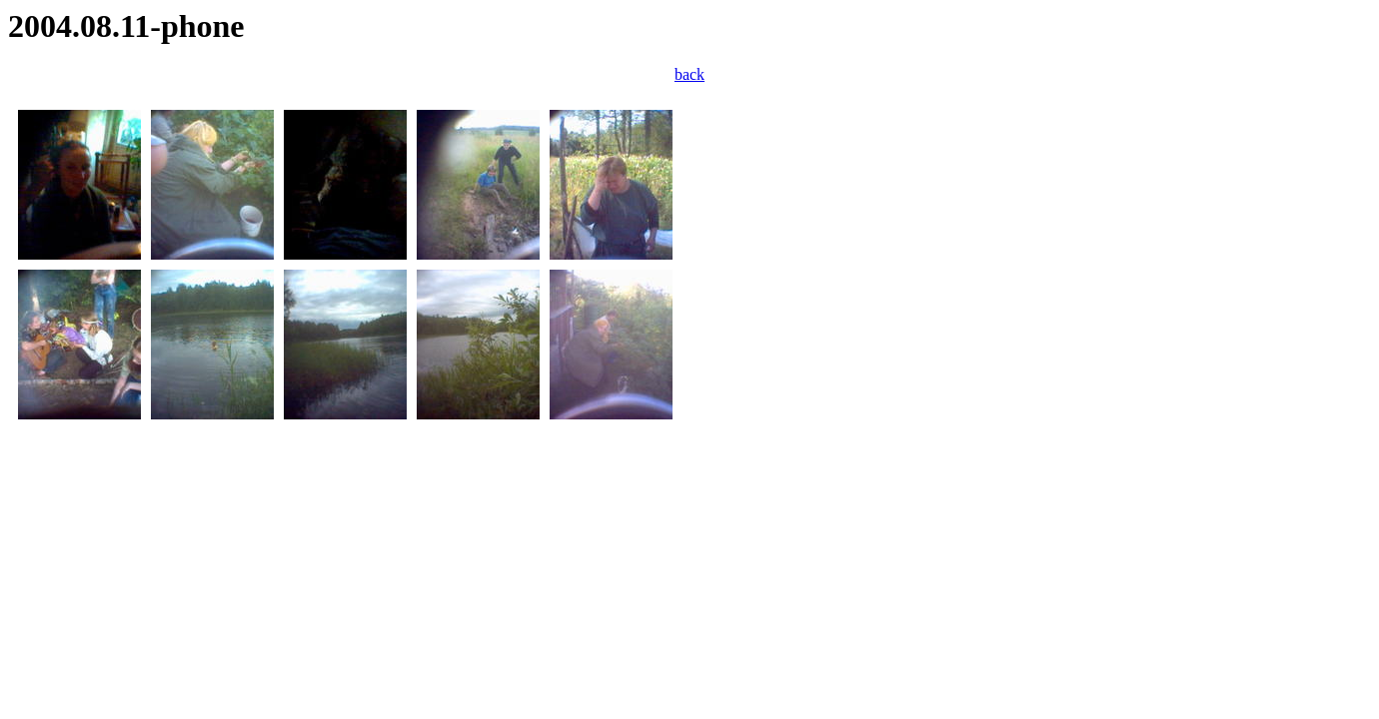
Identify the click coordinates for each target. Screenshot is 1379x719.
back (689, 74)
